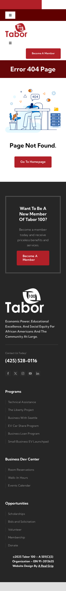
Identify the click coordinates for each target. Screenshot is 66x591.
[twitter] (15, 373)
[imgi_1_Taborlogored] (16, 24)
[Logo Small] (24, 289)
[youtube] (30, 373)
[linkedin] (37, 373)
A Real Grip (46, 566)
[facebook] (8, 373)
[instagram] (23, 373)
